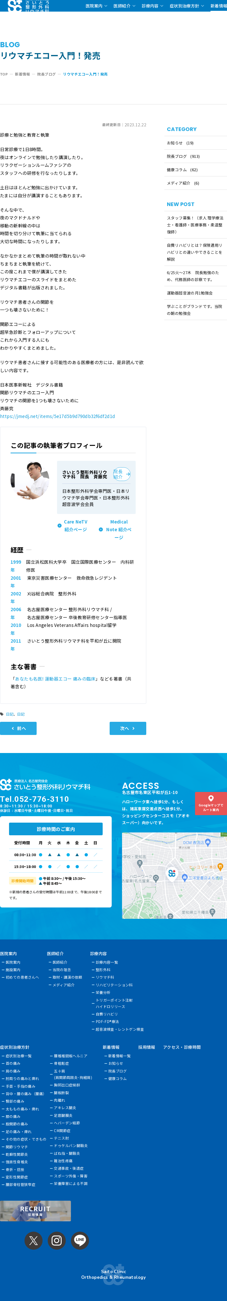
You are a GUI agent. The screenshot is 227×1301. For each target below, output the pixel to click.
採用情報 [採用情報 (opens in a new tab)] (147, 1047)
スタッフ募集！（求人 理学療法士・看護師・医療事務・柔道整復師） (195, 224)
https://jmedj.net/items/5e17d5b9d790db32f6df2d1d (57, 416)
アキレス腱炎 (65, 1107)
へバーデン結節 (67, 1122)
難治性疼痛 (63, 1160)
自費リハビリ (107, 1014)
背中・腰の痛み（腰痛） (26, 1093)
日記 (9, 714)
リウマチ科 (105, 977)
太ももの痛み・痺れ (22, 1108)
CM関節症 (62, 1130)
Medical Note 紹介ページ (119, 529)
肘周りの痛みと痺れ (22, 1078)
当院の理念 (62, 969)
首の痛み (13, 1063)
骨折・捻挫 (15, 1169)
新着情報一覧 (119, 1055)
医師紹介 (122, 6)
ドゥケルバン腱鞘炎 (71, 1145)
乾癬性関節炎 (17, 1154)
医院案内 (94, 6)
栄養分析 (103, 992)
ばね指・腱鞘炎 (67, 1153)
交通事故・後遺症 (69, 1168)
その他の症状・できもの (26, 1139)
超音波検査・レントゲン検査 (120, 1029)
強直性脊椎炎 (17, 1161)
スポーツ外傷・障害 (71, 1176)
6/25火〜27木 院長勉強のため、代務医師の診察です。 (193, 276)
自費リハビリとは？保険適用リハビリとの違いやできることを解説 (195, 252)
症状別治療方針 (184, 6)
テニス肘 (61, 1138)
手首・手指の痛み (20, 1086)
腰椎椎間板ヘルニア (71, 1055)
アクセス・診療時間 (182, 1047)
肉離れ (59, 1100)
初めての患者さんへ (22, 977)
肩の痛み (13, 1071)
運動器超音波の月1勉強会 (190, 293)
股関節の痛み (17, 1123)
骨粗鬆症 (61, 1063)
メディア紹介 (179, 183)
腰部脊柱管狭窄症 (20, 1184)
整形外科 (103, 969)
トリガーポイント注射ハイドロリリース (114, 1003)
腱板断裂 (61, 1092)
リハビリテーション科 (114, 984)
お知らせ (175, 142)
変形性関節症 (17, 1177)
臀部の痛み (15, 1101)
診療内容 (150, 6)
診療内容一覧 (107, 962)
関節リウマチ (17, 1146)
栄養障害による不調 (71, 1183)
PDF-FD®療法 (107, 1021)
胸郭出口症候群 (67, 1084)
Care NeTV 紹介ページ (75, 525)
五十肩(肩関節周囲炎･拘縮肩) (73, 1074)
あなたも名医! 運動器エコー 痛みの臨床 (55, 678)
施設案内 (13, 969)
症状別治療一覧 (19, 1055)
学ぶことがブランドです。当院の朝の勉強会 (194, 310)
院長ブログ (177, 156)
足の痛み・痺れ (19, 1131)
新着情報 (111, 1047)
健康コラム (177, 169)
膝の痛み (13, 1116)
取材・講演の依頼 (67, 977)
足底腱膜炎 (63, 1115)
